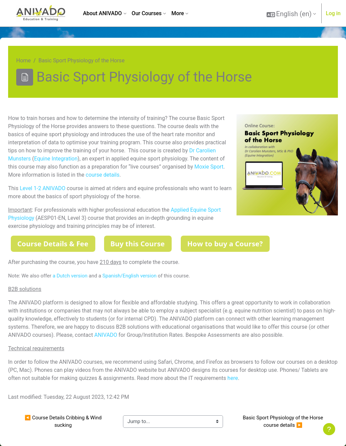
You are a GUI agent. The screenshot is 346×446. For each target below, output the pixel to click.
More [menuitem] (177, 13)
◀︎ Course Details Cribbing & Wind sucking (64, 421)
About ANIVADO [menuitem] (102, 13)
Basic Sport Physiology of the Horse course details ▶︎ (283, 421)
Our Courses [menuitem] (147, 13)
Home (23, 60)
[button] (291, 14)
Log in (333, 13)
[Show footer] (329, 429)
